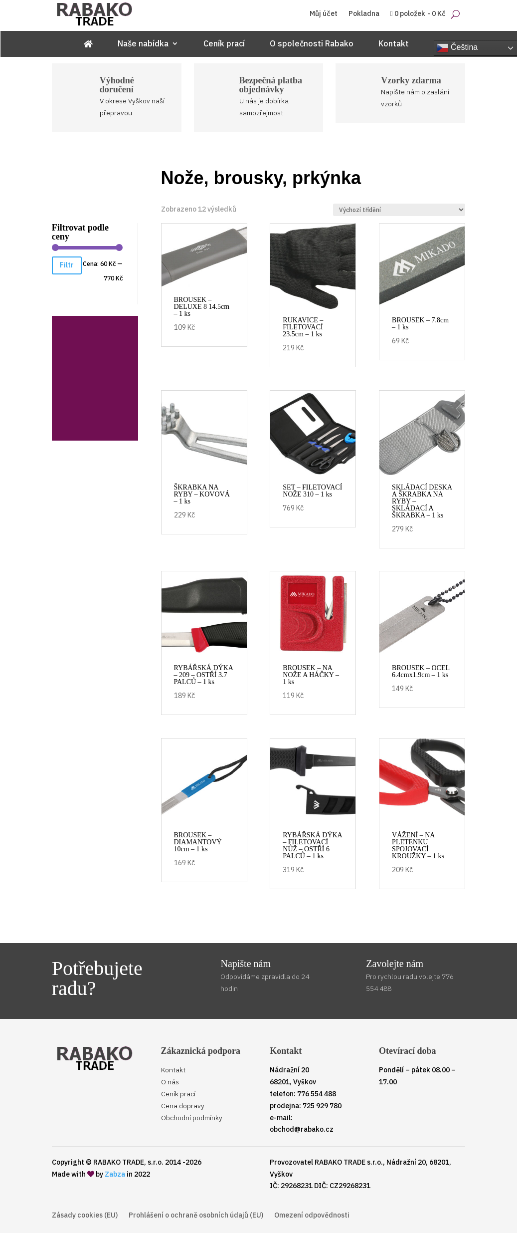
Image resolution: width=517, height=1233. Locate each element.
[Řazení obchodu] (399, 210)
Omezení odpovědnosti (311, 1216)
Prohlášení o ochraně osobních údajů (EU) (196, 1216)
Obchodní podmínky (191, 1117)
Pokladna (363, 14)
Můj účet (324, 14)
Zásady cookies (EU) (85, 1216)
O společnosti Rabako (311, 44)
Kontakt (393, 44)
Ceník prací (224, 44)
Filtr (67, 264)
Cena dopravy (182, 1105)
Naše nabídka (143, 44)
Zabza (115, 1174)
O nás (170, 1081)
